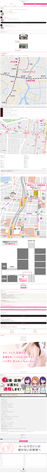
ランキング (25, 459)
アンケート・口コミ (25, 463)
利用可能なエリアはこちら (23, 22)
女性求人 (1, 464)
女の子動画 (1, 459)
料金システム (2, 458)
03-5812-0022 (35, 4)
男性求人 (24, 464)
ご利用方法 (25, 458)
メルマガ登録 (2, 463)
